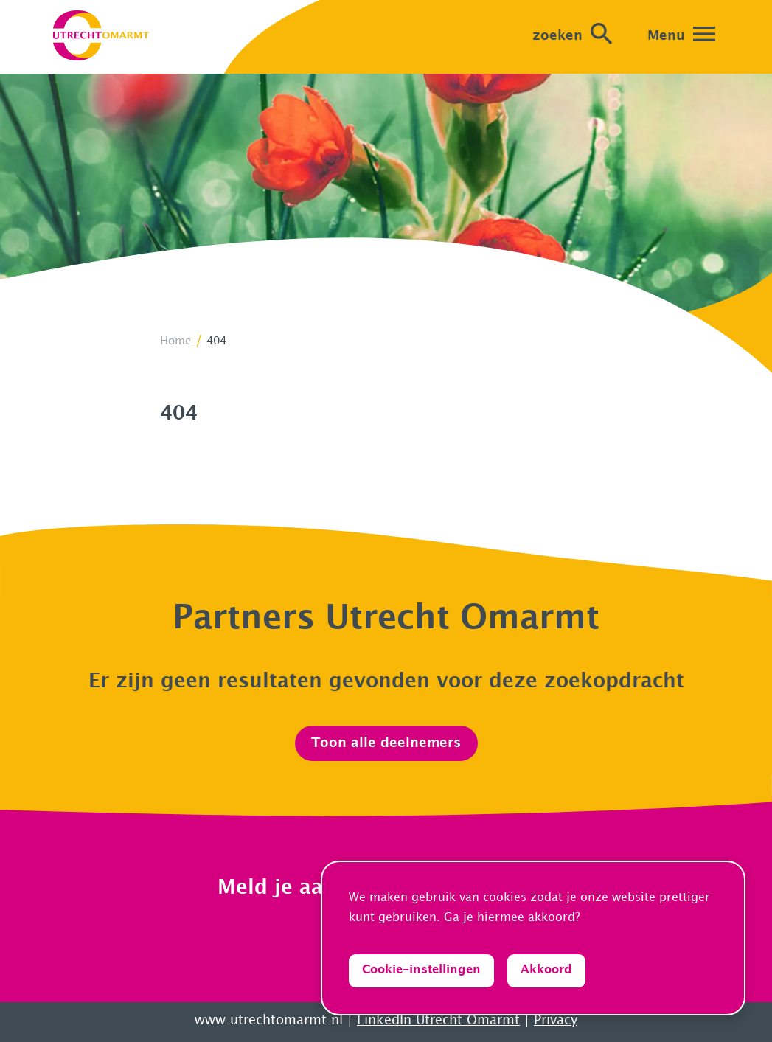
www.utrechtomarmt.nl (269, 1020)
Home (175, 341)
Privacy (555, 1020)
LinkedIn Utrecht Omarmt (438, 1020)
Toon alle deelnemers (386, 743)
